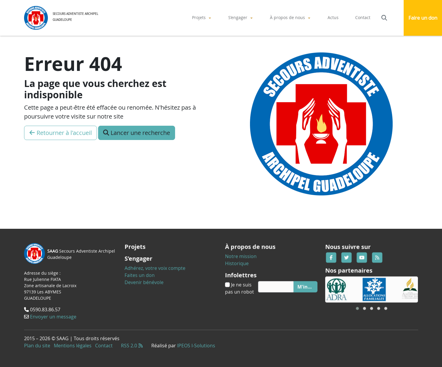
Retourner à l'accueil (60, 133)
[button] (360, 302)
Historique (243, 265)
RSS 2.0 (132, 345)
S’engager (237, 17)
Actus (333, 17)
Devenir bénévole (149, 279)
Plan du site (37, 345)
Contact (362, 17)
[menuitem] (202, 18)
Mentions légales (73, 345)
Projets (199, 17)
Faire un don (422, 17)
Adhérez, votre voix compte (158, 267)
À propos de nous (287, 17)
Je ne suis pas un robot (245, 284)
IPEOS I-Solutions (196, 345)
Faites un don (146, 273)
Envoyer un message (53, 315)
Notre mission (246, 259)
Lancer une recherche (136, 133)
